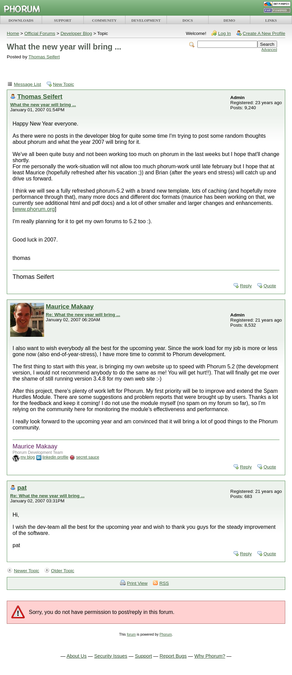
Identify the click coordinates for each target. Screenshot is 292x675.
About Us (76, 656)
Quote (270, 285)
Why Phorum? (209, 656)
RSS (164, 583)
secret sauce (87, 457)
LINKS (271, 20)
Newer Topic (26, 570)
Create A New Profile (264, 33)
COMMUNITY (104, 20)
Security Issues (111, 656)
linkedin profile (55, 457)
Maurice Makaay (70, 306)
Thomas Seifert (44, 56)
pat (22, 487)
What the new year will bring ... (43, 104)
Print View (137, 583)
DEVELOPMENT (145, 20)
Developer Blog (76, 33)
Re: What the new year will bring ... (83, 314)
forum (131, 634)
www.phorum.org (34, 209)
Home (13, 33)
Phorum (165, 634)
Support (143, 656)
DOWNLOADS (20, 20)
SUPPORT (62, 20)
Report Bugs (173, 656)
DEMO (229, 20)
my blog (27, 457)
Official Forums (39, 33)
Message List (27, 84)
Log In (224, 33)
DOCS (187, 20)
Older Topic (62, 570)
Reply (246, 285)
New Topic (63, 84)
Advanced (269, 50)
